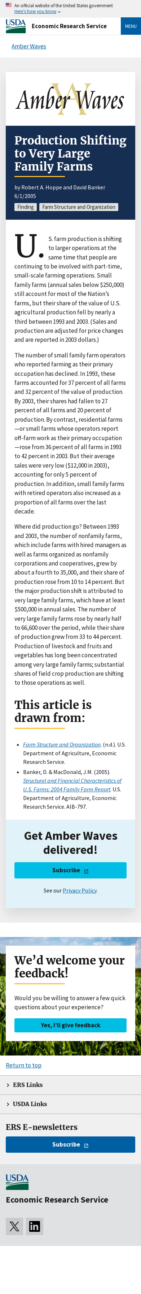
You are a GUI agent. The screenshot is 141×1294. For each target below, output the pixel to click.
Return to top (23, 1065)
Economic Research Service (69, 26)
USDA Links (30, 1104)
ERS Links (28, 1085)
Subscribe (66, 870)
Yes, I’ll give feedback (70, 1025)
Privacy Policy (79, 890)
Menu (131, 26)
